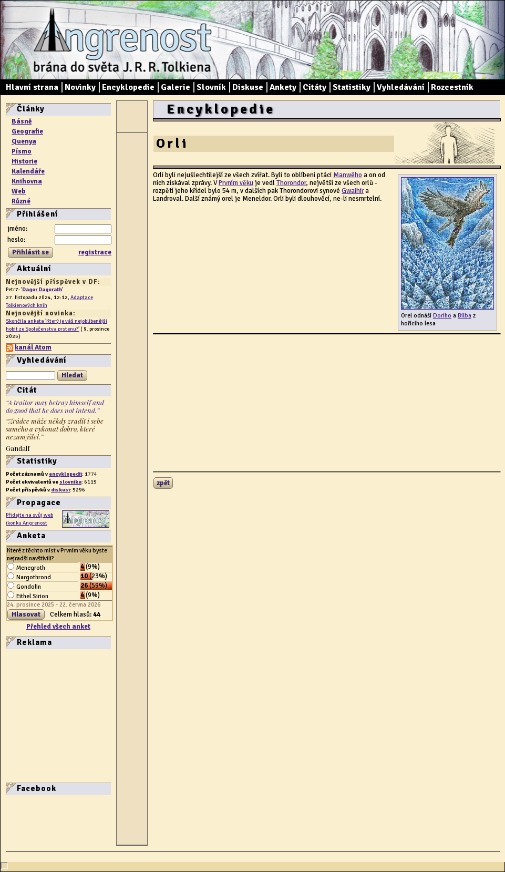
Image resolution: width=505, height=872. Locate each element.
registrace (94, 252)
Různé (21, 201)
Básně (22, 121)
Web (19, 191)
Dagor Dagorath (42, 289)
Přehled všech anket (58, 626)
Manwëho (347, 175)
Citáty (314, 87)
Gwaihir (353, 191)
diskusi (60, 489)
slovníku (70, 481)
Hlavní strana (32, 87)
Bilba (464, 315)
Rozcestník (452, 87)
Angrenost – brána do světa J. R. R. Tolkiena (119, 40)
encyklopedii (65, 473)
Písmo (22, 151)
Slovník (211, 87)
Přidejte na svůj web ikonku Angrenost (29, 518)
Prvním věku (236, 183)
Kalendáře (28, 171)
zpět (163, 483)
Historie (24, 161)
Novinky (80, 87)
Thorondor (291, 183)
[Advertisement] (37, 715)
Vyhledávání (401, 87)
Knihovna (27, 181)
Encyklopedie (128, 87)
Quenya (24, 141)
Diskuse (247, 87)
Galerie (175, 87)
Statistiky (351, 87)
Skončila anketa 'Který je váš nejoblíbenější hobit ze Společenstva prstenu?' (56, 324)
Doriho (442, 315)
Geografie (27, 131)
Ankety (283, 87)
